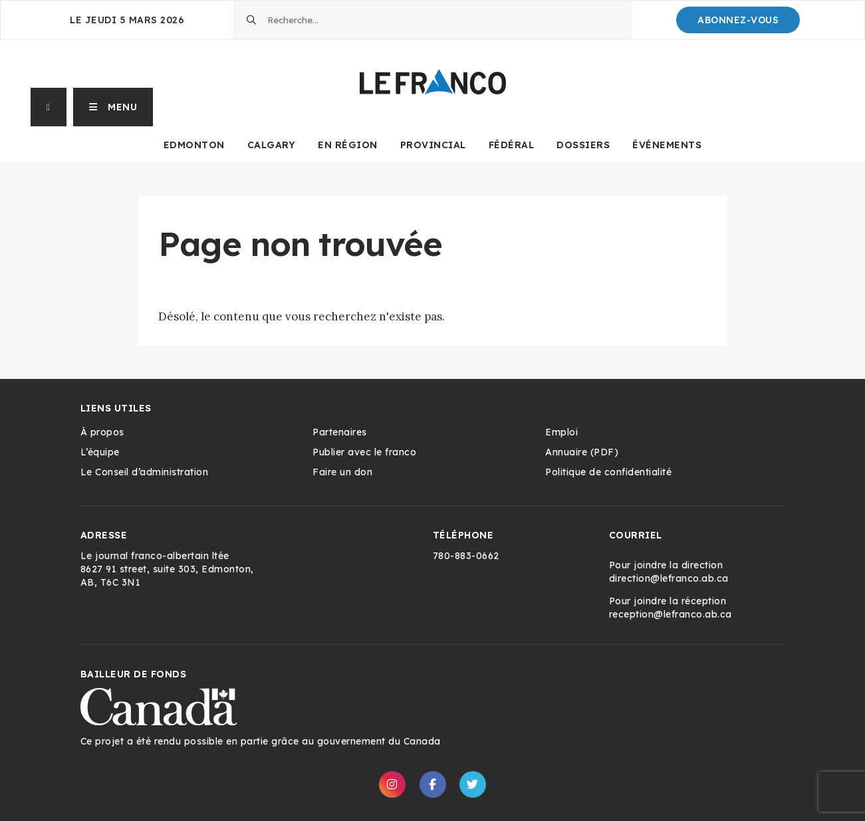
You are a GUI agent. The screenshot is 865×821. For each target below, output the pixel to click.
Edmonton (194, 145)
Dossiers (583, 145)
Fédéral (512, 145)
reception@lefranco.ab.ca (670, 614)
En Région (348, 145)
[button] (113, 107)
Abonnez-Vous (738, 20)
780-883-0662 (466, 556)
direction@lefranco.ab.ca (669, 578)
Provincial (433, 145)
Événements (666, 145)
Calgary (271, 145)
